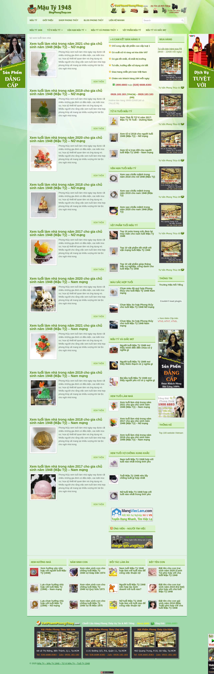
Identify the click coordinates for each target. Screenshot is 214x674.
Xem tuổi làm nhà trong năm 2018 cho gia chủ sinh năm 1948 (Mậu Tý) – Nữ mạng (66, 186)
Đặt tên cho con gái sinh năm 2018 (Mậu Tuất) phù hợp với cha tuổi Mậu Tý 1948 (171, 604)
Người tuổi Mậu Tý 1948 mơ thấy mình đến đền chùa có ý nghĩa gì (136, 347)
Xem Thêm (98, 81)
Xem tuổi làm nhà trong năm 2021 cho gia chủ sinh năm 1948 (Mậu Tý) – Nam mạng (66, 327)
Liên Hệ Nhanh (116, 20)
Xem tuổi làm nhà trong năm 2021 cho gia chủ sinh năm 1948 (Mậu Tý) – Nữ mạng (66, 45)
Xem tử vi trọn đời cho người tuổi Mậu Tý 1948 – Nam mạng (136, 151)
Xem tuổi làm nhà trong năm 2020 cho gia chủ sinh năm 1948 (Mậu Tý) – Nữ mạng (66, 139)
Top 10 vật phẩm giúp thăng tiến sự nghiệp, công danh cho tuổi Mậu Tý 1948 (137, 266)
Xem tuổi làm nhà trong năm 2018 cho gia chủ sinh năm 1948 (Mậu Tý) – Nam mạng (66, 421)
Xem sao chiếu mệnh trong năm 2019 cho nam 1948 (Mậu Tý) (136, 193)
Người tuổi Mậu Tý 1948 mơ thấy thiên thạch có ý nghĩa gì (136, 362)
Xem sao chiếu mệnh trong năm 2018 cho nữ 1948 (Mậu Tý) (137, 175)
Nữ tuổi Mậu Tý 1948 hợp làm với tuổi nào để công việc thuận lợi (132, 603)
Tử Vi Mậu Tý (56, 28)
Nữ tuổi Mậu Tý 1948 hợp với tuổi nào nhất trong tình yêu (136, 493)
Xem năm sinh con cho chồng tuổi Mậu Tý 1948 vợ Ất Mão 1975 (92, 603)
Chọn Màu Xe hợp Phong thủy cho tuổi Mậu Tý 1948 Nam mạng (136, 323)
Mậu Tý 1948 (36, 30)
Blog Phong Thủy (93, 20)
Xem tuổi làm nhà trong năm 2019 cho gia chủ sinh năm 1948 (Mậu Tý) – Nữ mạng (66, 92)
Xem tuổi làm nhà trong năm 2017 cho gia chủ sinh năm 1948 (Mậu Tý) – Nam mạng (66, 468)
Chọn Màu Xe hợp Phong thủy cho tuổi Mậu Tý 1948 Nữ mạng (137, 305)
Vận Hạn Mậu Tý (78, 28)
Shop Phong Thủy (68, 20)
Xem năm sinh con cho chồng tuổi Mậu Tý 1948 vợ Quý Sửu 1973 (92, 587)
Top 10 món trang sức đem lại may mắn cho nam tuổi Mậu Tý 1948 (137, 233)
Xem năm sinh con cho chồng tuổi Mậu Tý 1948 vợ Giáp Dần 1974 (92, 570)
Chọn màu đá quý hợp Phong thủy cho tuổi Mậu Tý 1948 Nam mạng (137, 290)
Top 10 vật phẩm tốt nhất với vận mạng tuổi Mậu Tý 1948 (135, 248)
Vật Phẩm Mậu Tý (132, 30)
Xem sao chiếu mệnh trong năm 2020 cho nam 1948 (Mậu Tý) (136, 209)
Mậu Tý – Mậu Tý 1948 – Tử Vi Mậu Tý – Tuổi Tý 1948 (63, 663)
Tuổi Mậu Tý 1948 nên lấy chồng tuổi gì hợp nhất (134, 476)
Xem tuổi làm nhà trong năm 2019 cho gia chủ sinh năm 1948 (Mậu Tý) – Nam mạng (66, 374)
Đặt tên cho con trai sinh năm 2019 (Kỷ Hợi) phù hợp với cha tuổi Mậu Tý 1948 (171, 588)
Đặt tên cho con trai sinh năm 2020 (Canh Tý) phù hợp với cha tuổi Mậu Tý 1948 (170, 572)
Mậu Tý (33, 20)
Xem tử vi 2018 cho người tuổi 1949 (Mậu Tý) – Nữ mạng (136, 134)
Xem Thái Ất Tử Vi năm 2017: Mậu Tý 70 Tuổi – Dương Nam (136, 118)
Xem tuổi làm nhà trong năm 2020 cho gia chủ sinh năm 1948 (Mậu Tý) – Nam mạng (66, 280)
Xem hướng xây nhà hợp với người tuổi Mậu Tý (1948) (53, 570)
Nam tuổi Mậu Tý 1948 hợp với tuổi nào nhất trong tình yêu (136, 460)
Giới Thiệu (48, 20)
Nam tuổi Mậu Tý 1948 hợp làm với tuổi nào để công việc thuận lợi (132, 570)
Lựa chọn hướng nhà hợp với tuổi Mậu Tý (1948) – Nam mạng (51, 587)
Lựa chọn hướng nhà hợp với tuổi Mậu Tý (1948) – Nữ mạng (51, 603)
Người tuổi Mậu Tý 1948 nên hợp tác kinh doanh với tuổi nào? (132, 587)
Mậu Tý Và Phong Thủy (105, 28)
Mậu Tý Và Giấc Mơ (156, 30)
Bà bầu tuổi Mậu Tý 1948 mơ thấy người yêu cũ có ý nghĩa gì (137, 379)
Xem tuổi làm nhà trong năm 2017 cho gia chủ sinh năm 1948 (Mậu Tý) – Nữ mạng (66, 233)
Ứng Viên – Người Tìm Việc (129, 528)
